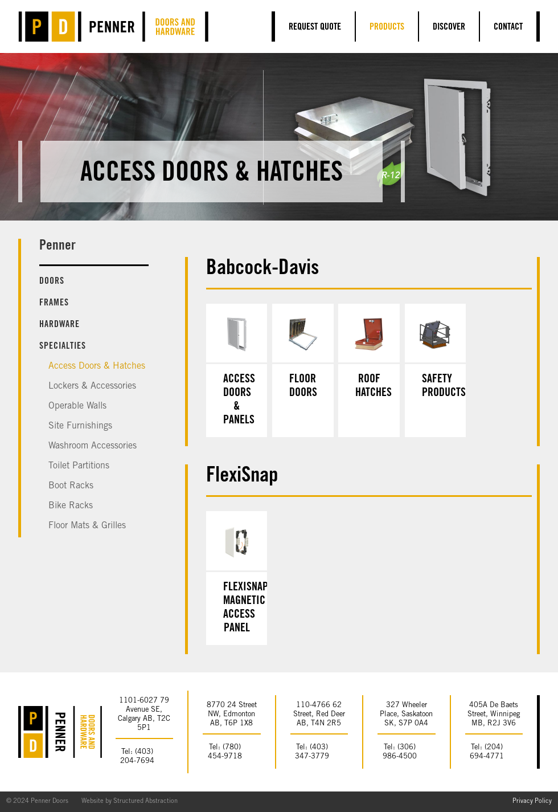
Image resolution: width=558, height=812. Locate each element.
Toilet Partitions (78, 466)
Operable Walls (77, 406)
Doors (51, 281)
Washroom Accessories (92, 446)
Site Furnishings (80, 426)
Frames (54, 303)
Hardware (59, 324)
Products (387, 27)
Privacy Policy (532, 801)
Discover (449, 27)
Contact (508, 27)
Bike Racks (70, 506)
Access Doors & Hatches (96, 366)
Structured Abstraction (145, 801)
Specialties (62, 346)
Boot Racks (70, 486)
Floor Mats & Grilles (87, 526)
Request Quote (315, 27)
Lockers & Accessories (92, 386)
